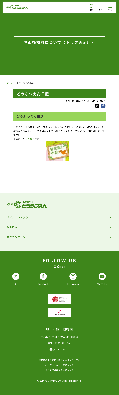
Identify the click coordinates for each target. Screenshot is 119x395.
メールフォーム (61, 349)
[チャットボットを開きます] (111, 386)
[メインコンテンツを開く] (59, 217)
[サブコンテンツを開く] (59, 237)
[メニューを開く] (110, 7)
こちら (31, 138)
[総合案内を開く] (59, 227)
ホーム (10, 82)
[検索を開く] (92, 7)
